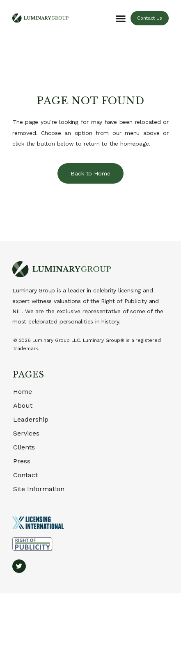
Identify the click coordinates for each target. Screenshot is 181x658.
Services (26, 433)
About (22, 405)
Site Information (38, 489)
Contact (25, 475)
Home (22, 391)
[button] (120, 18)
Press (21, 461)
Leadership (30, 419)
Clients (24, 447)
